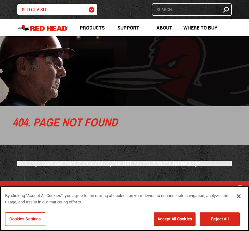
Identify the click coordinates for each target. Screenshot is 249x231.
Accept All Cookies (174, 219)
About (164, 27)
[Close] (239, 196)
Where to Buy (200, 27)
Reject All (219, 219)
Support (128, 27)
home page (186, 163)
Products (92, 27)
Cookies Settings (25, 219)
